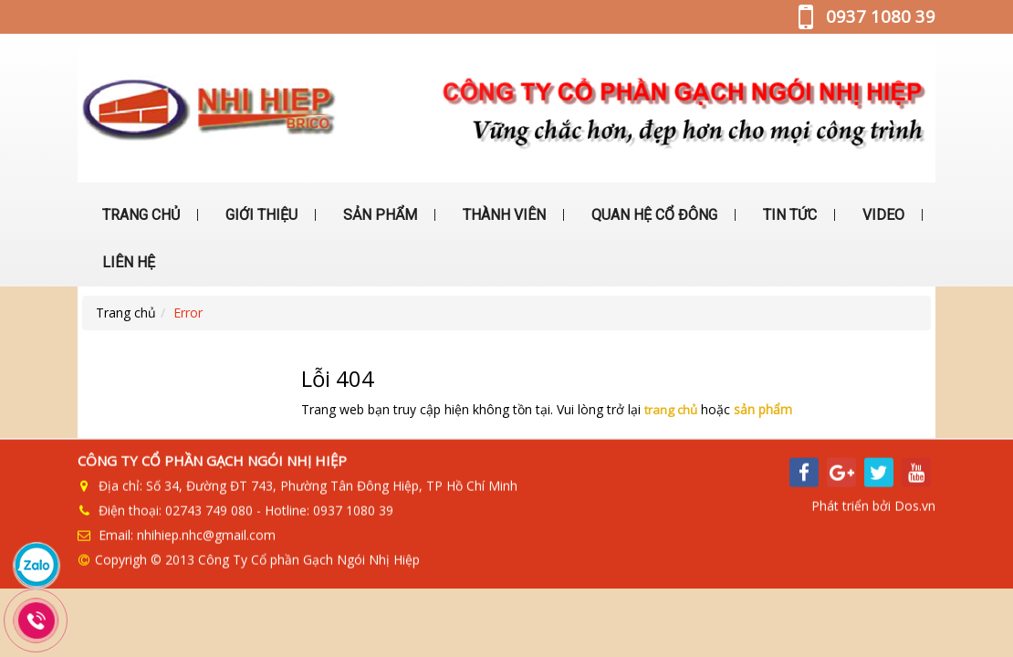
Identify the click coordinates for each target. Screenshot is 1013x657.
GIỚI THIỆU (260, 215)
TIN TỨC (788, 215)
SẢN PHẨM (378, 215)
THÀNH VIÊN (502, 215)
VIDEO (881, 215)
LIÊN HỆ (127, 262)
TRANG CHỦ (139, 215)
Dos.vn (914, 504)
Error (188, 312)
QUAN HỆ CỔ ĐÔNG (652, 215)
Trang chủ (126, 312)
